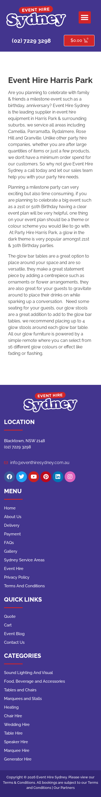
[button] (85, 17)
